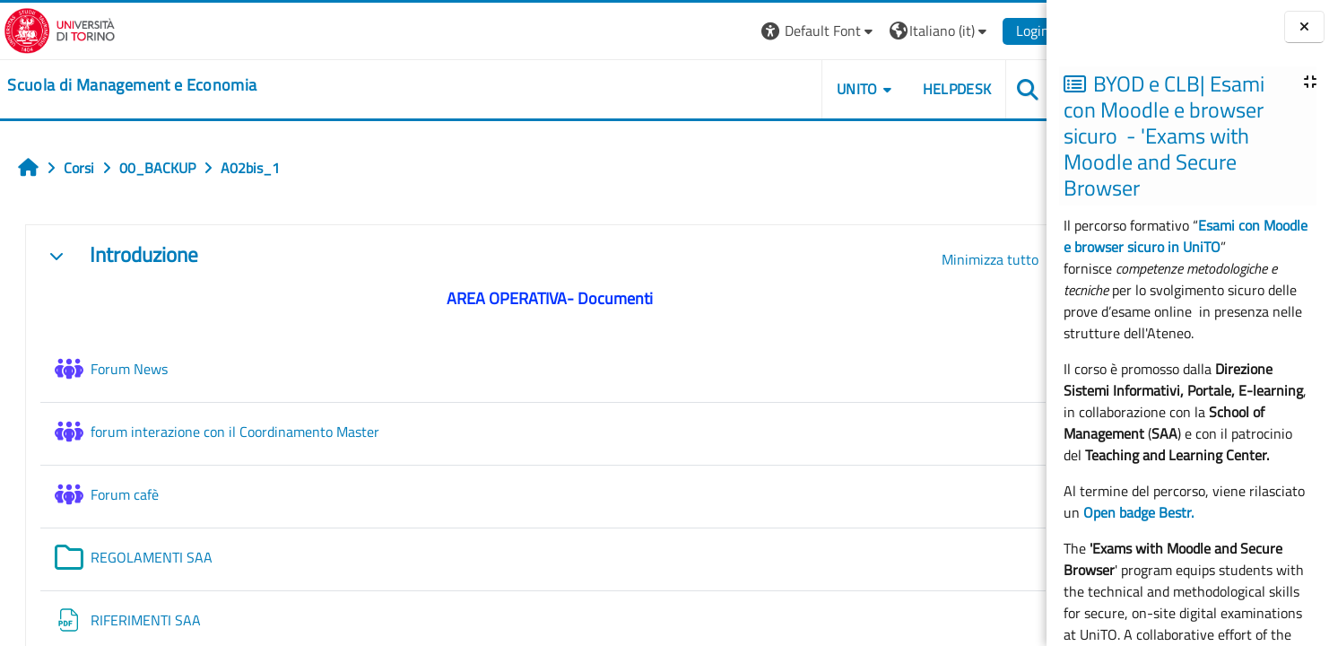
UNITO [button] (840, 89)
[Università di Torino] (56, 28)
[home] (128, 85)
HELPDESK (939, 89)
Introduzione (144, 255)
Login (1015, 30)
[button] (801, 31)
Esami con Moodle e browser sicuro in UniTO (1185, 236)
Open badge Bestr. (1138, 512)
